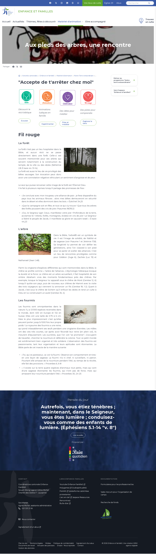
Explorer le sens (87, 122)
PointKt (63, 491)
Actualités (18, 21)
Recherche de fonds (109, 503)
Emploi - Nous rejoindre (66, 546)
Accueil (6, 21)
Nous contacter (28, 520)
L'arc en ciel (65, 497)
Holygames (64, 488)
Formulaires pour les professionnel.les (117, 485)
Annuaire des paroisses (45, 546)
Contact (80, 546)
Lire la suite (78, 435)
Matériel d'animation (69, 21)
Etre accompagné (95, 21)
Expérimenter (48, 124)
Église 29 (108, 3)
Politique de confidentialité (63, 544)
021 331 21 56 (27, 509)
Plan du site (22, 544)
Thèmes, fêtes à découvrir (41, 21)
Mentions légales (36, 544)
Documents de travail (26, 546)
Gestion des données (26, 548)
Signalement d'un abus (28, 527)
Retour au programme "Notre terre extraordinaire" (120, 81)
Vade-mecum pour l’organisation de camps (116, 493)
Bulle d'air (64, 503)
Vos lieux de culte (92, 3)
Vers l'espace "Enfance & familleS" (120, 95)
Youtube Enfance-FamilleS (71, 485)
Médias (48, 544)
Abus (118, 3)
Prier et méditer (65, 123)
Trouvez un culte (146, 21)
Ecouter (24, 121)
